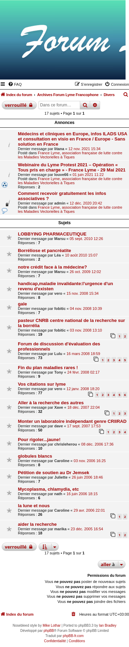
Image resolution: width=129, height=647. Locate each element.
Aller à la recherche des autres (51, 402)
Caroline (61, 461)
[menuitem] (15, 84)
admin (59, 203)
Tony (58, 372)
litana (59, 149)
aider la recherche (37, 524)
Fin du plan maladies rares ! (48, 367)
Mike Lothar (52, 625)
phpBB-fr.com (73, 636)
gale (22, 303)
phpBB (49, 631)
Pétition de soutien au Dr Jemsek (53, 472)
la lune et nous (34, 505)
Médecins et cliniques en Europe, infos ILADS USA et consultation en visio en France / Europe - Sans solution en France (72, 139)
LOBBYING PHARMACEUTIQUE (52, 234)
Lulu (58, 354)
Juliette (61, 477)
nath (58, 494)
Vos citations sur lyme (42, 384)
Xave (58, 407)
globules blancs (35, 456)
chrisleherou (65, 444)
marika (60, 529)
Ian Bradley (108, 625)
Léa (57, 255)
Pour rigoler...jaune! (39, 439)
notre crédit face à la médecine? (52, 267)
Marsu (59, 239)
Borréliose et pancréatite (44, 250)
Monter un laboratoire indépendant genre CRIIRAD (72, 421)
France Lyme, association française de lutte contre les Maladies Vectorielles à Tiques (70, 155)
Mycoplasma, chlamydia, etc (48, 489)
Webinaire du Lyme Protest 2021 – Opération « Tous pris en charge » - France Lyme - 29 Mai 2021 (72, 167)
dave (58, 426)
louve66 (61, 175)
